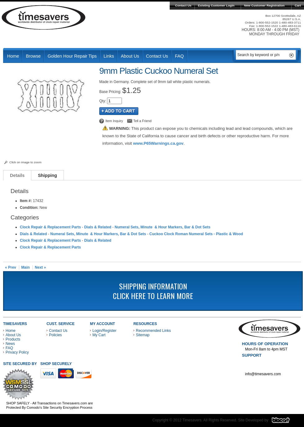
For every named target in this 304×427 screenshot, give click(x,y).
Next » (40, 267)
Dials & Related (97, 227)
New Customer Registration (264, 5)
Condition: (29, 207)
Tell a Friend (142, 121)
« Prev (10, 267)
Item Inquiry (114, 121)
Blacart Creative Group (284, 421)
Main (25, 267)
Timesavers (44, 17)
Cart (298, 5)
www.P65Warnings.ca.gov (158, 143)
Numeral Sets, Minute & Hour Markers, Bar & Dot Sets (162, 227)
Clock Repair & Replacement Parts (50, 227)
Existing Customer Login (216, 5)
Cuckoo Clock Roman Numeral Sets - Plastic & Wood (196, 234)
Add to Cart (118, 111)
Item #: (26, 201)
